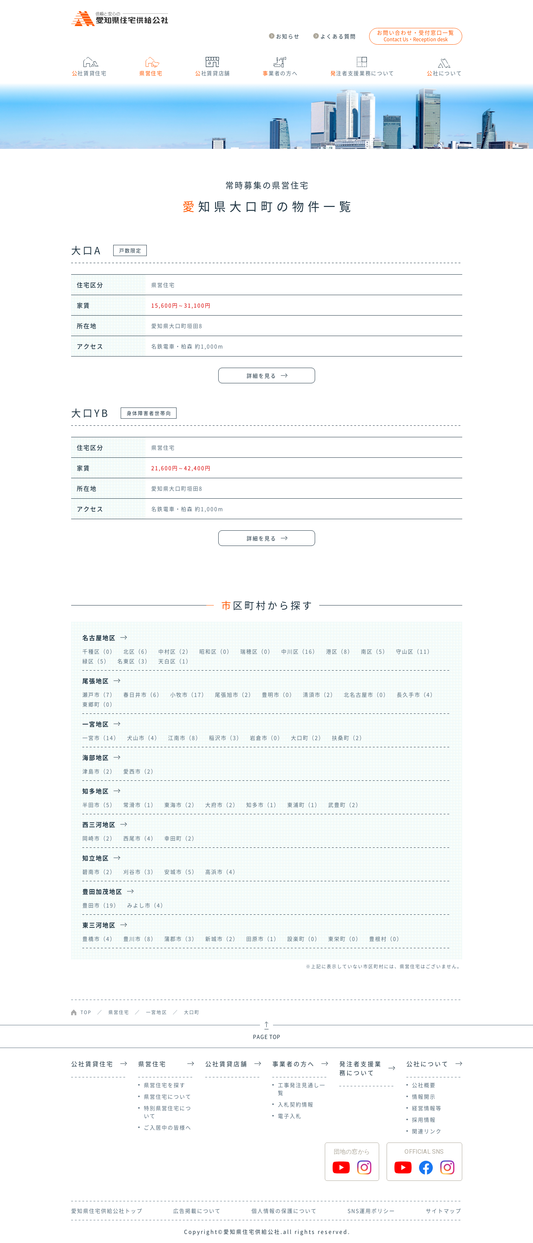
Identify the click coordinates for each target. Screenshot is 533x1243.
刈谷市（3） (140, 871)
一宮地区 (156, 1012)
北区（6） (137, 651)
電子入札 (290, 1115)
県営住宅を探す (164, 1085)
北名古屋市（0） (366, 694)
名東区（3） (134, 661)
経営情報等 (427, 1108)
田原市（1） (263, 938)
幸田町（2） (181, 838)
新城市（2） (222, 938)
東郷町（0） (99, 704)
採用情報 (424, 1119)
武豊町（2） (345, 804)
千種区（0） (99, 651)
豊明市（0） (278, 694)
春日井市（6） (143, 694)
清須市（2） (319, 694)
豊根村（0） (386, 938)
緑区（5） (96, 661)
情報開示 (424, 1096)
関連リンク (427, 1131)
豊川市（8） (140, 938)
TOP (86, 1012)
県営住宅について (167, 1096)
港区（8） (339, 651)
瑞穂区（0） (257, 651)
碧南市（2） (99, 871)
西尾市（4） (140, 838)
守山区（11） (414, 651)
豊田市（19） (101, 905)
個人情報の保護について (284, 1210)
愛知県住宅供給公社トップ (107, 1210)
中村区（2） (175, 651)
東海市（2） (181, 804)
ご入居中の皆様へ (167, 1127)
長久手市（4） (416, 694)
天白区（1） (175, 661)
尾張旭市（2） (234, 694)
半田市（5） (99, 804)
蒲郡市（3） (181, 938)
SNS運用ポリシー (371, 1210)
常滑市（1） (140, 804)
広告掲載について (197, 1210)
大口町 (192, 1012)
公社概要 (424, 1085)
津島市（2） (99, 771)
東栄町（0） (345, 938)
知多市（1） (263, 804)
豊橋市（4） (99, 938)
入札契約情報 (296, 1104)
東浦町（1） (304, 804)
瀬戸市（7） (99, 694)
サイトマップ (443, 1210)
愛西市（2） (140, 771)
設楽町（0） (304, 938)
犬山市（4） (144, 737)
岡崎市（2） (99, 838)
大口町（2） (307, 737)
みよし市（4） (146, 905)
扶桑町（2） (348, 737)
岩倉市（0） (266, 737)
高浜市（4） (222, 871)
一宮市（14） (101, 737)
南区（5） (374, 651)
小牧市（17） (188, 694)
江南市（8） (185, 737)
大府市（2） (222, 804)
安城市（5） (181, 871)
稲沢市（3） (225, 737)
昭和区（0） (216, 651)
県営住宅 (118, 1012)
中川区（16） (299, 651)
